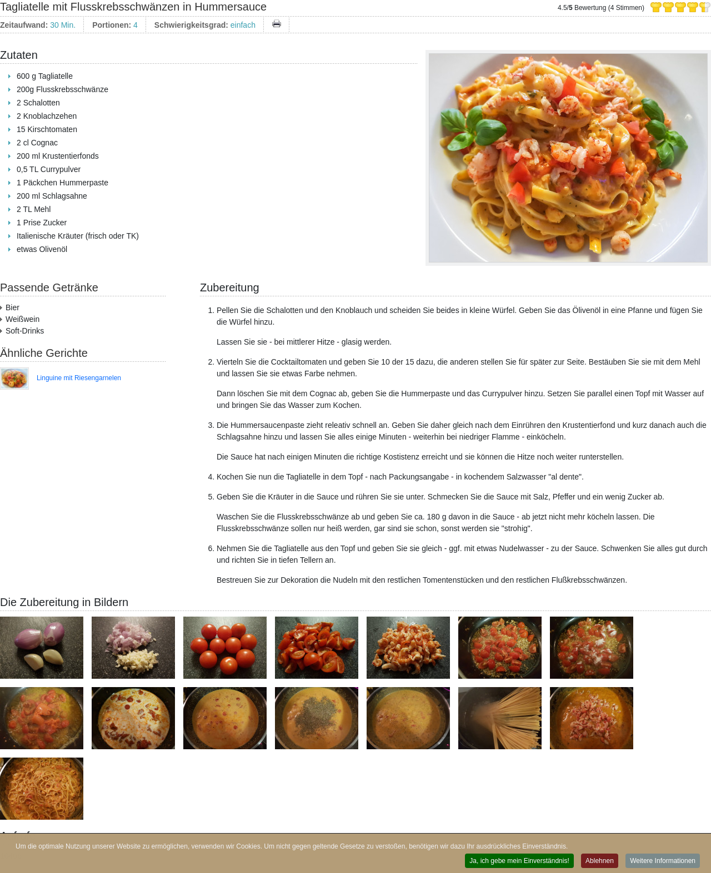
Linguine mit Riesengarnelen (79, 378)
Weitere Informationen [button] (662, 861)
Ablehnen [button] (599, 861)
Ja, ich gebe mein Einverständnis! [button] (519, 861)
